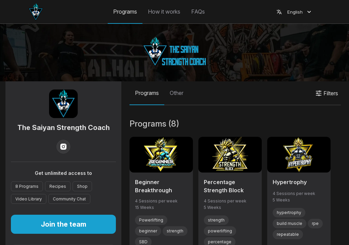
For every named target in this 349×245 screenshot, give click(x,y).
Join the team (63, 224)
